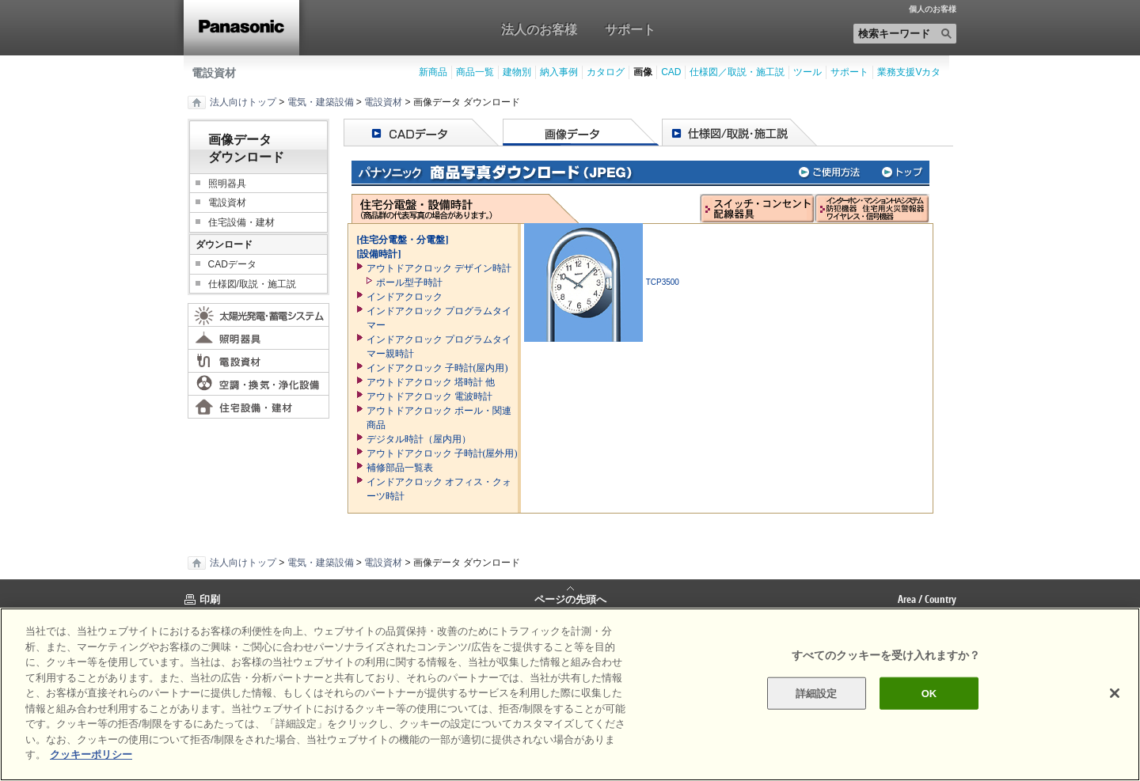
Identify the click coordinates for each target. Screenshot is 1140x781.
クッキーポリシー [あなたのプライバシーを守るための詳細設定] (91, 754)
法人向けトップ (243, 102)
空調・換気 (258, 384)
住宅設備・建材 (241, 222)
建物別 (517, 72)
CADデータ (232, 264)
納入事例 (559, 72)
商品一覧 (475, 72)
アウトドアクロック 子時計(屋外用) (442, 453)
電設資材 (214, 72)
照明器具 (227, 183)
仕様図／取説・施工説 (737, 72)
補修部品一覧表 (400, 467)
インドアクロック (405, 296)
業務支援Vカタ (908, 72)
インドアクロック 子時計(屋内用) (437, 367)
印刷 (210, 599)
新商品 (433, 72)
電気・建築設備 (320, 102)
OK (929, 693)
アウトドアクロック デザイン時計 (439, 268)
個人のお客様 (932, 9)
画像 (642, 72)
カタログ (606, 72)
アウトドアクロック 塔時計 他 (431, 382)
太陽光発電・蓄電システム (258, 315)
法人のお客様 (539, 29)
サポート (630, 29)
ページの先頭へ (570, 598)
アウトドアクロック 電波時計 (429, 396)
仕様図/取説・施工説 (252, 284)
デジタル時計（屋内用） (419, 439)
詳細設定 (817, 693)
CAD (671, 72)
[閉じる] (1114, 693)
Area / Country (927, 599)
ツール (807, 72)
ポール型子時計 (409, 282)
